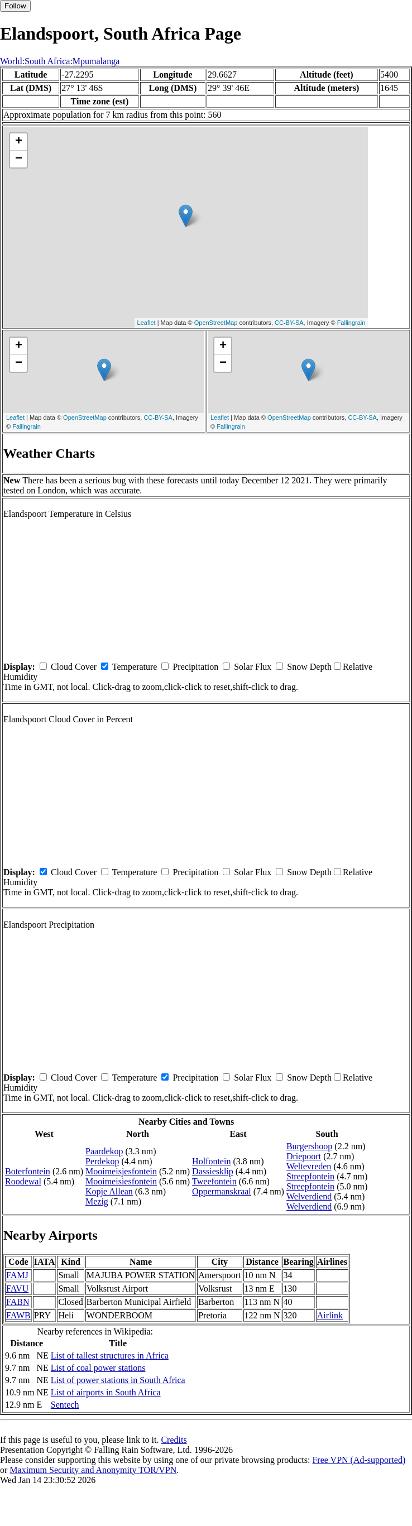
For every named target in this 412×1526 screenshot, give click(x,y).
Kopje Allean (109, 1191)
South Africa (47, 61)
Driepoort (303, 1156)
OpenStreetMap (216, 322)
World (11, 61)
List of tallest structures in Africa (110, 1355)
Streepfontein (310, 1176)
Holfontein (211, 1161)
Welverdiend (309, 1196)
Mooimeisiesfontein (121, 1181)
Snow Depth (309, 666)
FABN (18, 1302)
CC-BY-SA (289, 322)
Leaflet (146, 322)
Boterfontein (27, 1171)
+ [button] (18, 141)
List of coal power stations (98, 1368)
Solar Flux (252, 666)
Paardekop (104, 1151)
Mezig (96, 1201)
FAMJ (17, 1275)
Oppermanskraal (221, 1191)
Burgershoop (309, 1146)
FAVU (17, 1288)
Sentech (65, 1404)
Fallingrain (351, 322)
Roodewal (23, 1181)
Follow (15, 6)
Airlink (330, 1315)
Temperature (134, 666)
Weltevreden (308, 1166)
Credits (173, 1440)
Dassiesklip (212, 1171)
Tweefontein (214, 1181)
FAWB (18, 1315)
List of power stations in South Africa (118, 1380)
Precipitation (195, 666)
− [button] (18, 159)
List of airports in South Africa (106, 1392)
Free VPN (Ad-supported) (358, 1460)
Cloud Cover (74, 666)
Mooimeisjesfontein (121, 1171)
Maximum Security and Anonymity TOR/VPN (92, 1470)
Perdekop (102, 1161)
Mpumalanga (96, 61)
